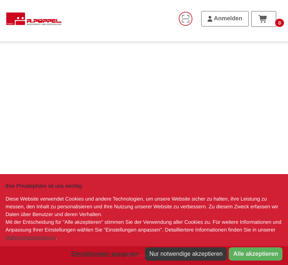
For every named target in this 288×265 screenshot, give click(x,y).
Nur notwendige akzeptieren (186, 254)
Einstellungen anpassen (105, 254)
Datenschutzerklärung (31, 237)
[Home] (33, 19)
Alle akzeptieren (255, 254)
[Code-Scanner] (185, 19)
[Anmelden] (225, 18)
